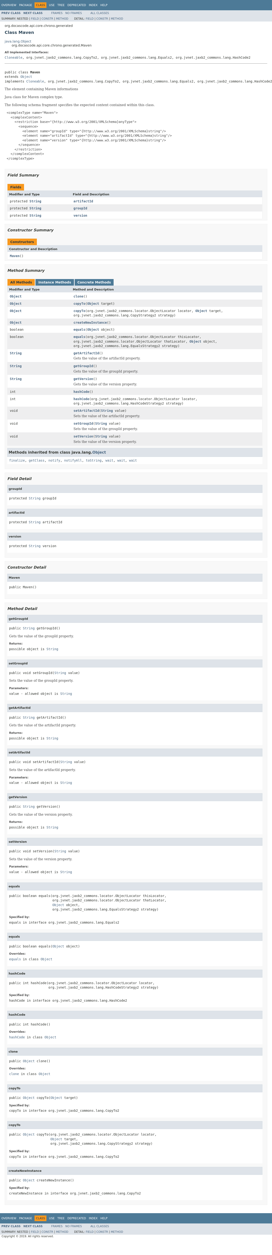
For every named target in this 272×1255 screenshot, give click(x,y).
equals (79, 329)
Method (62, 18)
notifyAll (73, 460)
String (35, 201)
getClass (36, 460)
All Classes (100, 13)
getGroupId (83, 366)
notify (54, 460)
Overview (8, 5)
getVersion (83, 379)
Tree (61, 5)
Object (26, 77)
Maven (15, 256)
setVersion (83, 436)
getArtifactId (86, 353)
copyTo (79, 303)
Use (52, 5)
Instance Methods (54, 282)
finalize (17, 460)
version (80, 215)
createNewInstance (90, 322)
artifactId (83, 201)
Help (104, 5)
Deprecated (76, 5)
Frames (57, 13)
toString (93, 460)
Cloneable (13, 57)
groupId (80, 208)
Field (35, 18)
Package (25, 5)
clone (78, 296)
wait (109, 460)
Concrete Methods (94, 282)
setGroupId (83, 423)
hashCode (81, 392)
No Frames (73, 13)
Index (93, 5)
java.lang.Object (18, 41)
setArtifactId (86, 410)
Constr (47, 18)
